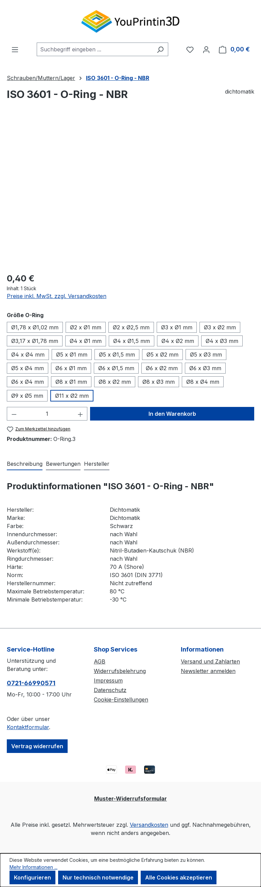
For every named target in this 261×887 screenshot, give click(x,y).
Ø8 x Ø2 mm (115, 381)
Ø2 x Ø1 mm (85, 327)
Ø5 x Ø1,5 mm (117, 354)
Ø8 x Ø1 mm (71, 381)
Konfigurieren (32, 877)
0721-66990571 (31, 683)
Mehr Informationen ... (33, 867)
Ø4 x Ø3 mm (222, 341)
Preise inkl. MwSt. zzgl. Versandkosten (56, 296)
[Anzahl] (47, 414)
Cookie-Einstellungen (121, 699)
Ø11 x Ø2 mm (72, 395)
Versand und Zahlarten (210, 661)
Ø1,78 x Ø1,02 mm (34, 327)
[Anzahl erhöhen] (80, 414)
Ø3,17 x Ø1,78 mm (34, 341)
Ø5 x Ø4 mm (27, 368)
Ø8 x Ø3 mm (158, 381)
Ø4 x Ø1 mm (86, 341)
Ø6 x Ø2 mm (162, 368)
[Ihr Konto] (206, 49)
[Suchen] (160, 49)
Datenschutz (110, 690)
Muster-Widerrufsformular (130, 798)
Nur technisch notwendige (98, 877)
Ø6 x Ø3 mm (205, 368)
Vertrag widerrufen (37, 746)
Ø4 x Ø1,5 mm (131, 341)
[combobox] (95, 49)
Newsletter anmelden (208, 671)
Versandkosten (149, 824)
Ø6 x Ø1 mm (71, 368)
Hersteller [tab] (96, 463)
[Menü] (15, 49)
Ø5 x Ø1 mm (71, 354)
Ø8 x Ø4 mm (202, 381)
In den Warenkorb (172, 413)
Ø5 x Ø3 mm (206, 354)
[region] (130, 193)
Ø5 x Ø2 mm (162, 354)
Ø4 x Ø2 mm (177, 341)
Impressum (108, 680)
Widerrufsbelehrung (120, 671)
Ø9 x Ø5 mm (27, 395)
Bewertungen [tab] (63, 463)
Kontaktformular (28, 727)
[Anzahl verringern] (14, 414)
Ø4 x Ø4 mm (28, 354)
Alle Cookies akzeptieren (178, 877)
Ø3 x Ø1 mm (176, 327)
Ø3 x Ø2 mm (220, 327)
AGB (99, 661)
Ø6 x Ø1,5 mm (116, 368)
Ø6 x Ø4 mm (27, 381)
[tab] (24, 464)
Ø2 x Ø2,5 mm (131, 327)
